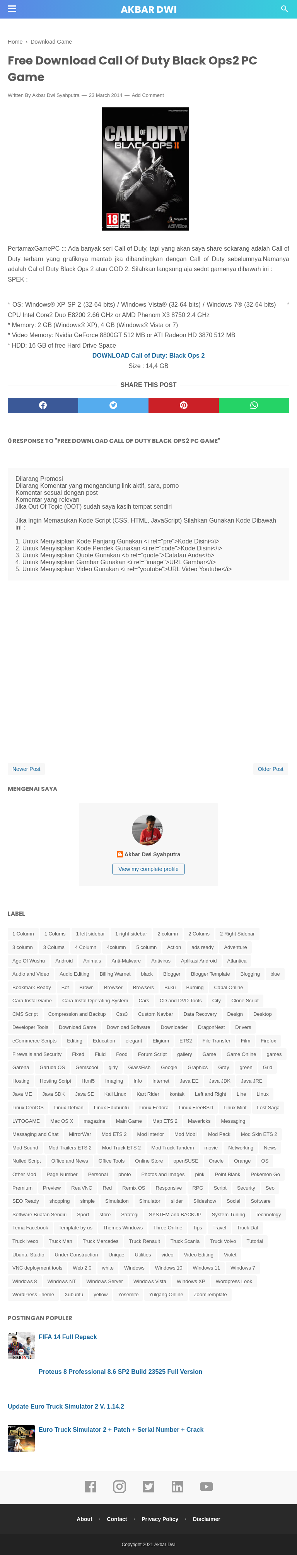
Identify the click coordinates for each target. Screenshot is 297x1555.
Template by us (75, 1228)
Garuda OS (52, 1067)
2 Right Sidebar (237, 934)
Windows (134, 1268)
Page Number (61, 1174)
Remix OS (133, 1188)
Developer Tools (30, 1027)
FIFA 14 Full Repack (68, 1337)
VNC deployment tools (37, 1268)
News (270, 1148)
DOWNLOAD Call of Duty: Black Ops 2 (148, 355)
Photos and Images (163, 1174)
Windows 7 (242, 1268)
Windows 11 (206, 1268)
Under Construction (76, 1255)
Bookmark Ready (31, 987)
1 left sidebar (90, 934)
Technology (268, 1214)
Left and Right (210, 1094)
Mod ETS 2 (114, 1134)
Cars (143, 1000)
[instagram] (119, 1492)
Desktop (262, 1014)
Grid (268, 1067)
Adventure (235, 947)
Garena (20, 1067)
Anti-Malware (126, 961)
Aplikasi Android (199, 961)
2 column (167, 934)
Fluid (100, 1054)
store (105, 1214)
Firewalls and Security (36, 1054)
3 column (22, 947)
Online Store (149, 1161)
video (168, 1255)
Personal (98, 1174)
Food (122, 1054)
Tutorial (255, 1241)
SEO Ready (25, 1201)
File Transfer (216, 1041)
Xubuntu (74, 1294)
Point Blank (227, 1174)
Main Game (129, 1121)
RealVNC (81, 1188)
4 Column (86, 947)
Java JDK (219, 1081)
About (84, 1519)
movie (211, 1148)
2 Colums (199, 934)
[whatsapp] (254, 405)
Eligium (160, 1041)
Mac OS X (61, 1121)
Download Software (128, 1027)
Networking (240, 1148)
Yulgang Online (166, 1294)
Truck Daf (247, 1228)
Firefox (268, 1041)
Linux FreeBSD (196, 1107)
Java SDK (54, 1094)
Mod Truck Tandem (172, 1148)
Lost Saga (268, 1107)
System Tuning (228, 1214)
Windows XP (191, 1281)
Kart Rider (148, 1094)
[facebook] (43, 405)
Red (107, 1188)
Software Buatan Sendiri (39, 1214)
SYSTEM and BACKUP (175, 1214)
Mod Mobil (186, 1134)
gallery (184, 1054)
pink (200, 1174)
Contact (117, 1519)
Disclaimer (206, 1519)
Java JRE (252, 1081)
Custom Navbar (155, 1014)
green (245, 1067)
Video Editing (198, 1255)
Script (220, 1188)
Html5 (88, 1081)
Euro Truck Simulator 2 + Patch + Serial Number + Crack (121, 1429)
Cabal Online (228, 987)
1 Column (23, 934)
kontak (177, 1094)
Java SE (84, 1094)
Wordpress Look (234, 1281)
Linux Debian (69, 1107)
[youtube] (206, 1492)
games (274, 1054)
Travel (219, 1228)
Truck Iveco (25, 1241)
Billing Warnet (115, 974)
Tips (197, 1228)
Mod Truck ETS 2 (121, 1148)
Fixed (78, 1054)
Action (174, 947)
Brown (86, 987)
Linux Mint (235, 1107)
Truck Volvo (223, 1241)
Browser (113, 987)
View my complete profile (148, 869)
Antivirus (161, 961)
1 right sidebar (131, 934)
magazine (94, 1121)
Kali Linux (115, 1094)
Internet (160, 1081)
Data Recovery (200, 1014)
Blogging (250, 974)
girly (113, 1067)
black (147, 974)
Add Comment (148, 95)
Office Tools (112, 1161)
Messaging (233, 1121)
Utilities (143, 1255)
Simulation (117, 1201)
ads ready (202, 947)
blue (275, 974)
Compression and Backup (77, 1014)
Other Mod (24, 1174)
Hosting (20, 1081)
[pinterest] (183, 405)
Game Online (241, 1054)
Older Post (270, 769)
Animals (92, 961)
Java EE (189, 1081)
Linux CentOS (28, 1107)
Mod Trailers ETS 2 (70, 1148)
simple (87, 1201)
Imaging (114, 1081)
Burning (195, 987)
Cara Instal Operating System (95, 1000)
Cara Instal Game (32, 1000)
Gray (223, 1067)
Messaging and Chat (35, 1134)
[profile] (148, 844)
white (108, 1268)
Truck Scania (185, 1241)
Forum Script (152, 1054)
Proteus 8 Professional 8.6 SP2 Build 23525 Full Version (120, 1371)
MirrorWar (80, 1134)
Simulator (149, 1201)
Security (246, 1188)
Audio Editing (74, 974)
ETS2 (185, 1041)
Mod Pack (219, 1134)
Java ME (22, 1094)
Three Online (167, 1228)
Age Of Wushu (28, 961)
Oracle (216, 1161)
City (216, 1000)
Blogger (172, 974)
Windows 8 (24, 1281)
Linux (263, 1094)
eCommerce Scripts (34, 1041)
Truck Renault (144, 1241)
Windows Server (104, 1281)
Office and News (69, 1161)
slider (177, 1201)
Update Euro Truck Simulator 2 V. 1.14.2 (66, 1406)
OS (265, 1161)
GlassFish (139, 1067)
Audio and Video (30, 974)
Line (241, 1094)
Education (104, 1041)
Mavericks (199, 1121)
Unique (116, 1255)
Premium (22, 1188)
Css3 (122, 1014)
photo (124, 1174)
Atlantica (237, 961)
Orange (242, 1161)
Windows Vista (149, 1281)
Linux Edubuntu (111, 1107)
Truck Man (60, 1241)
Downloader (174, 1027)
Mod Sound (25, 1148)
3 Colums (54, 947)
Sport (83, 1214)
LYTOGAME (26, 1121)
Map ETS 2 (165, 1121)
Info (137, 1081)
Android (64, 961)
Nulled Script (26, 1161)
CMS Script (25, 1014)
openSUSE (186, 1161)
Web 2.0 (82, 1268)
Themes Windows (123, 1228)
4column (116, 947)
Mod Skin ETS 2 (259, 1134)
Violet (230, 1255)
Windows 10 (169, 1268)
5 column (146, 947)
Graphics (198, 1067)
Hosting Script (55, 1081)
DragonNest (211, 1027)
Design (235, 1014)
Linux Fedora (154, 1107)
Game (209, 1054)
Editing (74, 1041)
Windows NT (62, 1281)
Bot (65, 987)
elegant (134, 1041)
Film (246, 1041)
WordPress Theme (33, 1294)
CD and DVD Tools (181, 1000)
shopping (60, 1201)
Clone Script (245, 1000)
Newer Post (26, 769)
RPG (197, 1188)
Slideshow (204, 1201)
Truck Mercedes (101, 1241)
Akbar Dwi (149, 9)
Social (233, 1201)
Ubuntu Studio (28, 1255)
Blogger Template (210, 974)
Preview (52, 1188)
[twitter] (113, 405)
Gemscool (86, 1067)
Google (169, 1067)
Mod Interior (150, 1134)
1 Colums (55, 934)
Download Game (77, 1027)
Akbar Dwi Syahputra (55, 95)
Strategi (129, 1214)
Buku (170, 987)
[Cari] (284, 11)
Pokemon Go (265, 1174)
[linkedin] (177, 1492)
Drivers (243, 1027)
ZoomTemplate (210, 1294)
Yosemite (128, 1294)
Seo (270, 1188)
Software (260, 1201)
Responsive (169, 1188)
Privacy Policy (160, 1519)
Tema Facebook (30, 1228)
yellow (101, 1294)
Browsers (143, 987)
